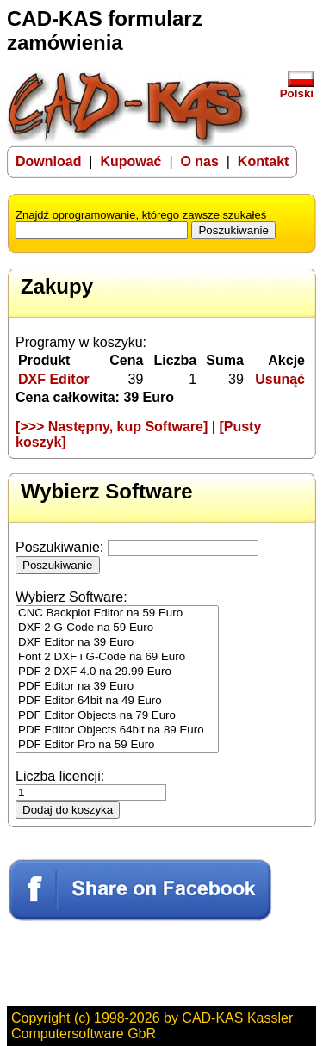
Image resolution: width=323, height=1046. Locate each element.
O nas (199, 161)
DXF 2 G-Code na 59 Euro (117, 628)
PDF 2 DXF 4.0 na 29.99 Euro (117, 672)
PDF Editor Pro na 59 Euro (117, 745)
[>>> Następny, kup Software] (112, 426)
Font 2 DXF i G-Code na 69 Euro (117, 657)
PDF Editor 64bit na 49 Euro (117, 701)
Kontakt (263, 161)
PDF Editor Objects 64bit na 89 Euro (117, 730)
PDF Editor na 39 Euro (117, 686)
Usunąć (280, 379)
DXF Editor (54, 379)
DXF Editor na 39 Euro (117, 642)
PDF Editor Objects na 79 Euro (117, 716)
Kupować (130, 161)
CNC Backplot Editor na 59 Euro (117, 613)
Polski (297, 88)
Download (48, 161)
